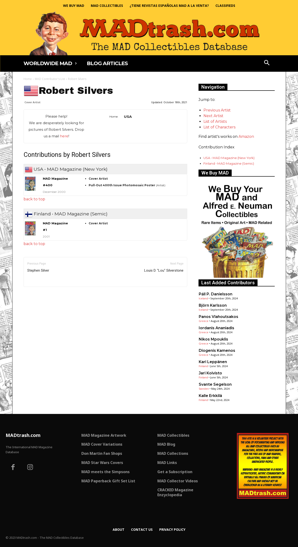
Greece (203, 321)
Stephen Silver (38, 270)
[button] (267, 63)
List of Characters (219, 127)
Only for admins (40, 295)
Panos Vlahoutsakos (218, 316)
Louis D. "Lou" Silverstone (163, 270)
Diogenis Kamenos (217, 350)
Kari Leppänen (213, 362)
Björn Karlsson (213, 305)
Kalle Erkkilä (210, 395)
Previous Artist (217, 110)
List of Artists (215, 121)
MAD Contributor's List (50, 79)
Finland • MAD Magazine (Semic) (228, 163)
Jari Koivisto (210, 373)
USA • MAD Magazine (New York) (228, 158)
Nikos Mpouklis (213, 339)
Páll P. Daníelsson (215, 294)
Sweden (204, 388)
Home (28, 79)
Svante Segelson (215, 384)
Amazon (246, 136)
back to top (34, 199)
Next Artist (213, 116)
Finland (203, 366)
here (64, 136)
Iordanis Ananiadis (216, 328)
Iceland (203, 298)
